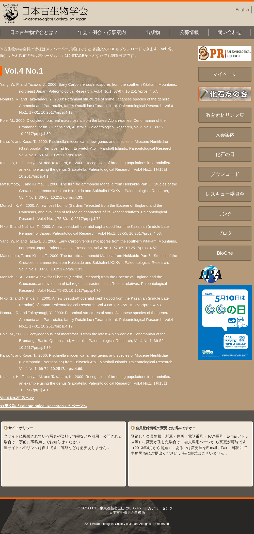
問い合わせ (229, 32)
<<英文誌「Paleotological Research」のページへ (43, 406)
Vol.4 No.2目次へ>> (17, 397)
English (242, 10)
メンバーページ (59, 49)
